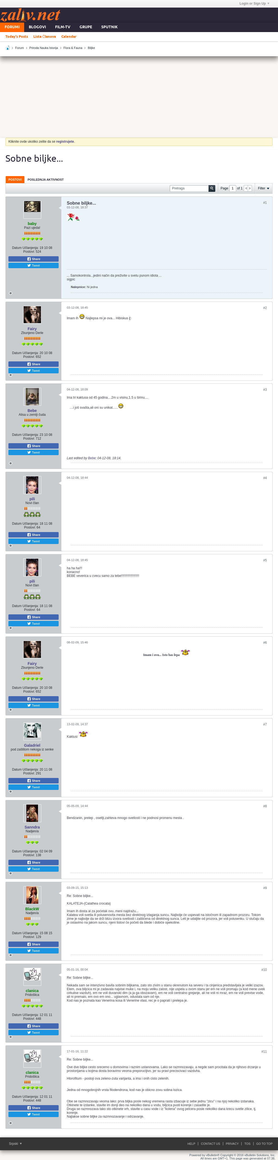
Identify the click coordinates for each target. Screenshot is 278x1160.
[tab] (15, 179)
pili (32, 499)
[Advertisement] (139, 97)
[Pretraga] (192, 188)
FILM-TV (62, 27)
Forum (19, 47)
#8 (265, 806)
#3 (265, 390)
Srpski (15, 1144)
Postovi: (29, 252)
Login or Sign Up (254, 3)
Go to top (264, 1143)
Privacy (232, 1143)
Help (191, 1143)
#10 (264, 970)
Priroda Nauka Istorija (43, 47)
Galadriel (32, 745)
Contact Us (210, 1143)
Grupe (86, 27)
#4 (265, 478)
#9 (265, 888)
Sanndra (32, 827)
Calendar (68, 36)
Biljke (91, 47)
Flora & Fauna (73, 47)
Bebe (32, 410)
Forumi (12, 27)
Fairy (32, 329)
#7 (265, 724)
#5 (265, 560)
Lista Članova (44, 36)
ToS (247, 1143)
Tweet (33, 265)
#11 (264, 1051)
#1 (265, 203)
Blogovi (37, 27)
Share (33, 259)
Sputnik (109, 27)
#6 (265, 643)
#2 (265, 308)
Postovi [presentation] (15, 179)
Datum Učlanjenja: (25, 248)
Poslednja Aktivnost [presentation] (46, 179)
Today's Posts (16, 36)
